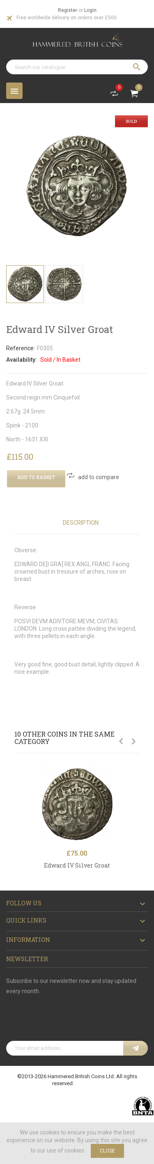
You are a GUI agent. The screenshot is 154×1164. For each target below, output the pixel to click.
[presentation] (68, 1021)
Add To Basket (36, 477)
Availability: (21, 359)
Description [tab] (81, 522)
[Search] (77, 67)
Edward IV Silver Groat (77, 865)
